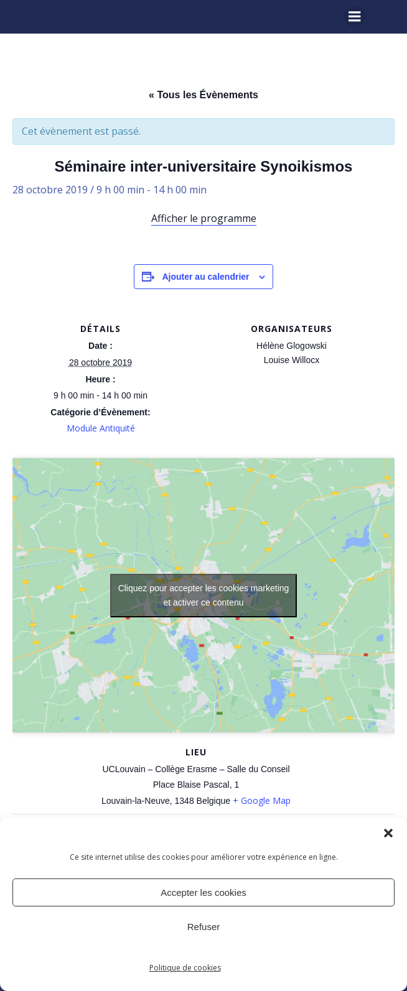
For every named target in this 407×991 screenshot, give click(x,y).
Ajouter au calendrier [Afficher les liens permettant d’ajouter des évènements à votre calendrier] (205, 277)
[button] (388, 833)
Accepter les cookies (203, 892)
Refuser (203, 926)
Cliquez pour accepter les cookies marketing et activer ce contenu (203, 595)
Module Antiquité (101, 428)
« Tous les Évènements (203, 95)
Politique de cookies (185, 967)
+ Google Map (262, 800)
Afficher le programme (203, 218)
